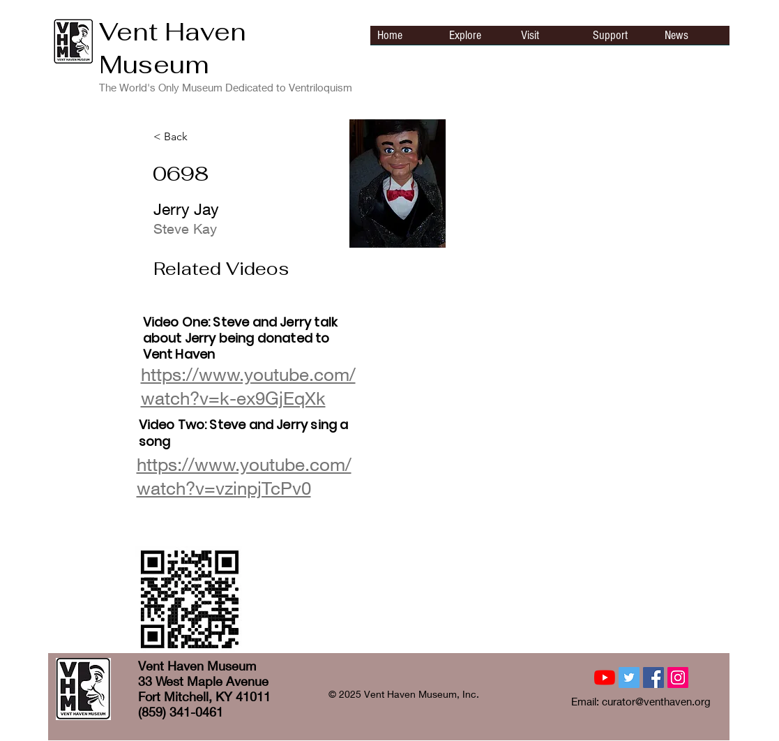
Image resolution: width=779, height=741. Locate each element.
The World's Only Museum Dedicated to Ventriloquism (225, 87)
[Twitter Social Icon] (629, 677)
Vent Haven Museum (172, 48)
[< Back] (199, 137)
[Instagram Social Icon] (677, 677)
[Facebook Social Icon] (653, 677)
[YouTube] (604, 677)
